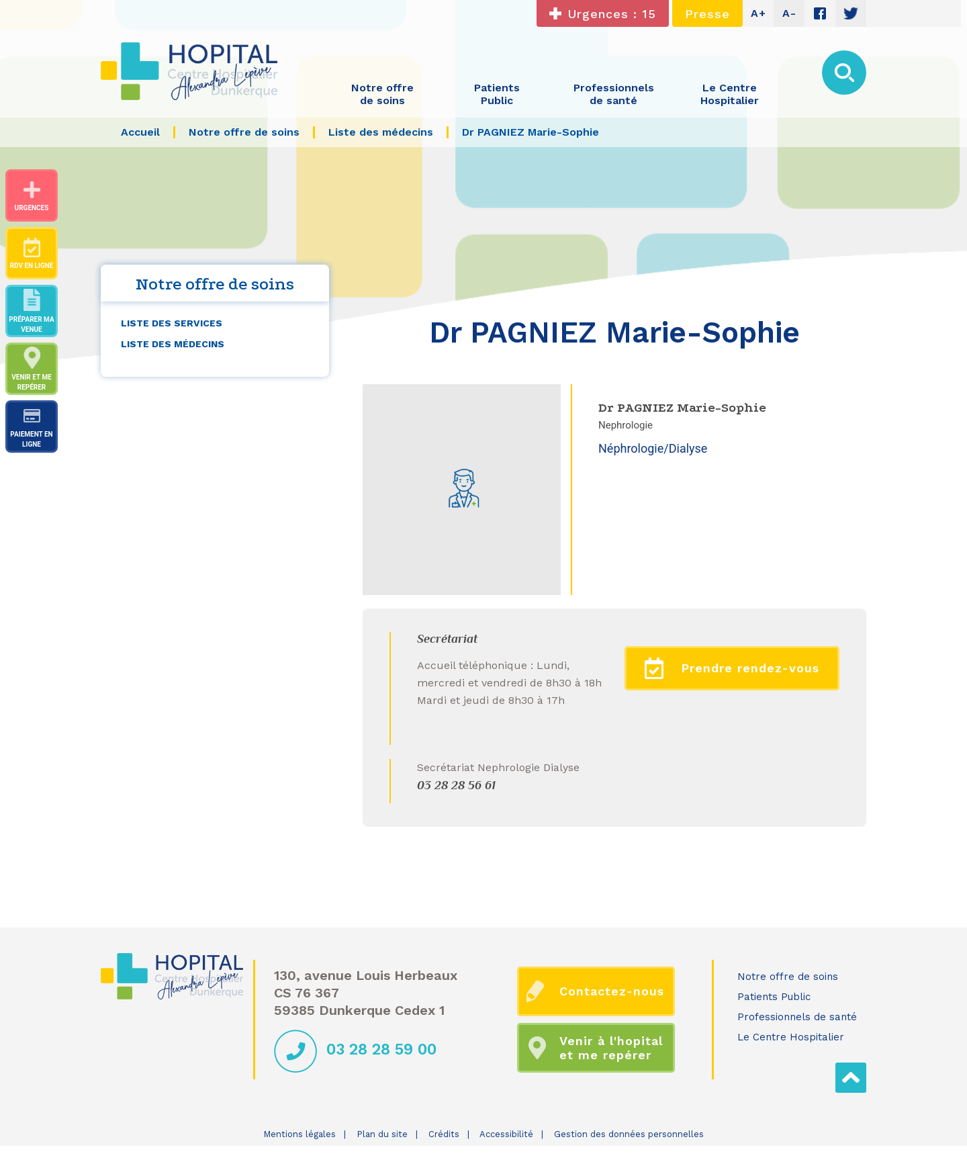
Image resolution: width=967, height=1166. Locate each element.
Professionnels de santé (797, 1017)
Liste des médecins (172, 344)
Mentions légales (299, 1134)
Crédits (443, 1134)
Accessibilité (506, 1134)
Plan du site (382, 1134)
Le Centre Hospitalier (790, 1037)
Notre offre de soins (787, 977)
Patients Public (774, 997)
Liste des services (171, 323)
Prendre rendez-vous (732, 668)
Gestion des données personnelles (629, 1134)
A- (789, 13)
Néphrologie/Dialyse (652, 448)
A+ (758, 13)
